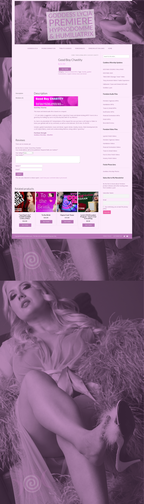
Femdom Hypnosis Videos (111, 140)
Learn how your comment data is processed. (53, 178)
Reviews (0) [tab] (19, 98)
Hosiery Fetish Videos (110, 158)
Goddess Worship (40, 135)
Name (18, 166)
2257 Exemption (117, 236)
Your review (20, 155)
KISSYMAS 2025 (108, 73)
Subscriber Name (108, 193)
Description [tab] (19, 93)
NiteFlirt (50, 135)
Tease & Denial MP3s (80, 55)
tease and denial (81, 74)
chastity (84, 72)
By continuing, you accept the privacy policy (115, 208)
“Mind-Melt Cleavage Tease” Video (114, 77)
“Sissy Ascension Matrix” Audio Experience (116, 80)
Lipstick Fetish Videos (109, 136)
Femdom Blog (80, 48)
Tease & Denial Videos (110, 151)
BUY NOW (65, 69)
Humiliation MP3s (108, 104)
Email (18, 169)
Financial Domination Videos (112, 147)
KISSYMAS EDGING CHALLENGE (113, 69)
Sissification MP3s (108, 112)
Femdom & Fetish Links (96, 48)
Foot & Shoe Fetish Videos (111, 155)
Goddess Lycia (32, 48)
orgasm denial (71, 74)
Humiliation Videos (109, 143)
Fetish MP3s (107, 119)
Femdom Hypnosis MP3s (111, 101)
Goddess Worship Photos (111, 171)
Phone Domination (48, 48)
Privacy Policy (107, 236)
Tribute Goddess (65, 48)
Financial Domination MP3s (111, 115)
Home (110, 48)
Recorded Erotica (108, 123)
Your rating (19, 153)
